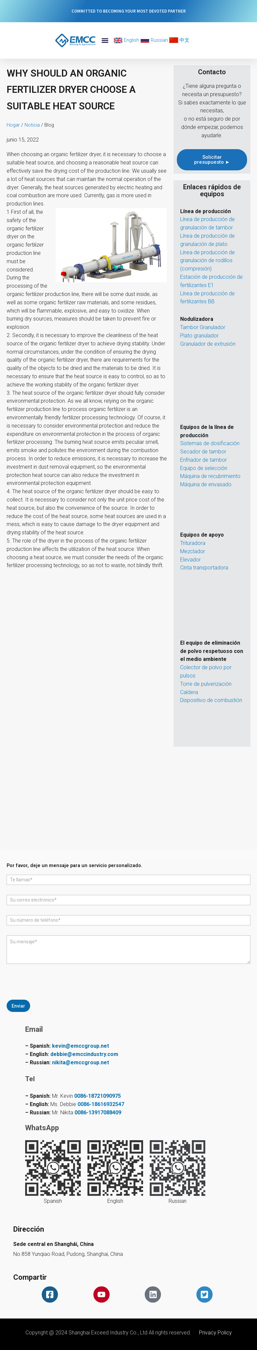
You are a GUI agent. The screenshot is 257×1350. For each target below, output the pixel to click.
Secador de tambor (203, 451)
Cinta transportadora (204, 567)
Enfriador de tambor (203, 460)
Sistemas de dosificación (209, 443)
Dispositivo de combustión (211, 700)
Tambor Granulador (202, 327)
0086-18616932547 (100, 1104)
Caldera (189, 692)
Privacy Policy (215, 1332)
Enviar (18, 1005)
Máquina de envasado (205, 484)
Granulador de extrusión (207, 344)
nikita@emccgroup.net (80, 1062)
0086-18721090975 (97, 1096)
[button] (104, 40)
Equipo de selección (203, 468)
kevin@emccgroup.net (80, 1046)
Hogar (13, 125)
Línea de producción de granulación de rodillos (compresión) (207, 260)
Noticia (32, 125)
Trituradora (192, 543)
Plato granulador (199, 335)
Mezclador (192, 551)
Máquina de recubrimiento (210, 476)
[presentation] (57, 997)
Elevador (190, 560)
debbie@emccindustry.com (84, 1054)
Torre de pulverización (205, 684)
